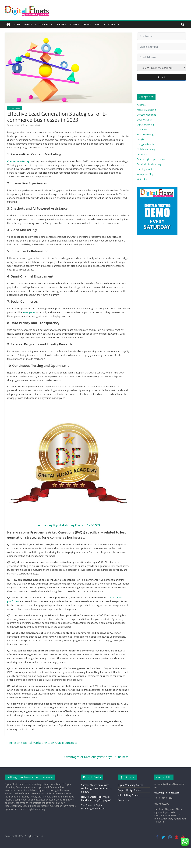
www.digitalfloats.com (167, 792)
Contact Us (111, 24)
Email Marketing (145, 134)
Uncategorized (144, 169)
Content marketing (18, 161)
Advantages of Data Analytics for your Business (98, 757)
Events (74, 24)
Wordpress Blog (145, 173)
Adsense (141, 104)
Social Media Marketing (149, 164)
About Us (30, 24)
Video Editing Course (128, 795)
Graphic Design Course (129, 790)
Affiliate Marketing (146, 109)
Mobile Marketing (146, 149)
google (140, 139)
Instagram (29, 312)
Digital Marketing (145, 124)
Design (60, 24)
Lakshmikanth (35, 125)
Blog (97, 24)
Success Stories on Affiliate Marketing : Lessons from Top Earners (96, 788)
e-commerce (14, 108)
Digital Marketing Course (130, 784)
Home (17, 24)
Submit (161, 77)
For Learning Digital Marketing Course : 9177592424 (68, 525)
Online (86, 24)
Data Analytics (144, 119)
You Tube (142, 178)
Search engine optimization (151, 159)
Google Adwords (145, 144)
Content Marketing (146, 114)
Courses (44, 24)
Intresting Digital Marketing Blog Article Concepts (41, 743)
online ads (142, 154)
